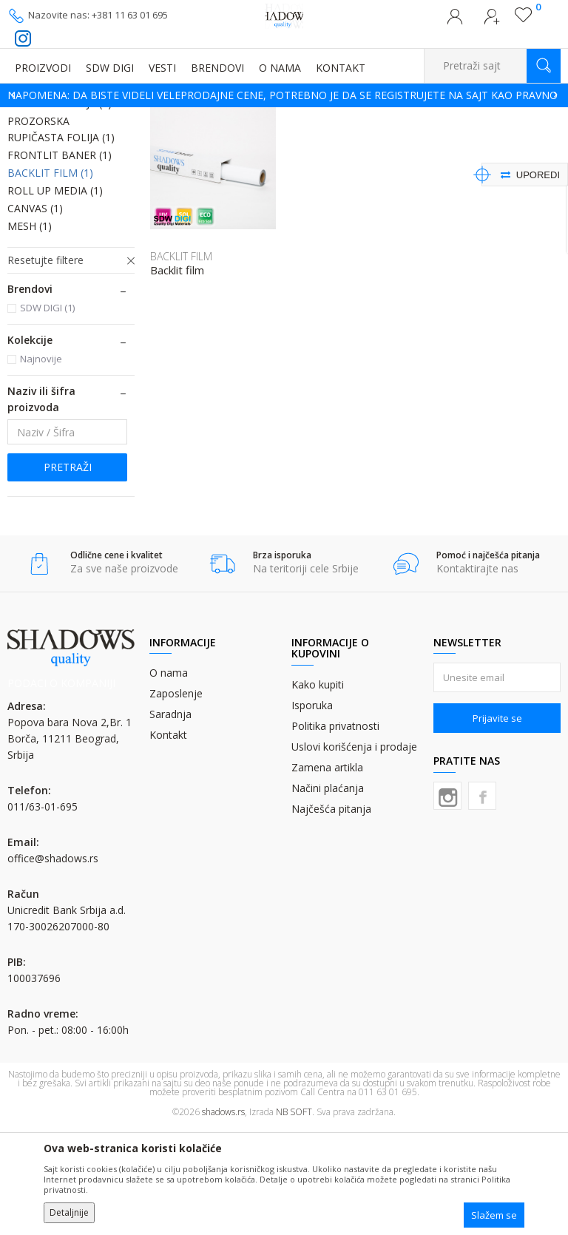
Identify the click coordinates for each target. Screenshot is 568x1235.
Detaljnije (69, 1212)
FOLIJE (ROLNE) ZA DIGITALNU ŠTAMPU (348, 116)
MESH (29, 333)
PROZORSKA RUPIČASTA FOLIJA (61, 236)
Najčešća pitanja (331, 916)
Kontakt (168, 842)
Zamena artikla (327, 874)
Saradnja (170, 821)
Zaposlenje (176, 801)
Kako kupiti (317, 792)
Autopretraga (374, 138)
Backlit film (177, 377)
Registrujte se (491, 21)
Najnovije (41, 466)
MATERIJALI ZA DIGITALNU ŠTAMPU (184, 116)
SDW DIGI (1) (47, 415)
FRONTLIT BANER (59, 262)
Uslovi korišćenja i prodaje (354, 854)
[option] (284, 95)
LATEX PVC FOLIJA (59, 210)
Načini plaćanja (327, 895)
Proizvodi (81, 116)
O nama (168, 780)
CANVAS (35, 315)
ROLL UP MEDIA (55, 298)
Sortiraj (440, 138)
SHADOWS (29, 116)
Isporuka (312, 812)
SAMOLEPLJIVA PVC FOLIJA (55, 184)
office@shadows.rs (52, 965)
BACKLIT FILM (50, 280)
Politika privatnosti (335, 833)
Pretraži (68, 574)
